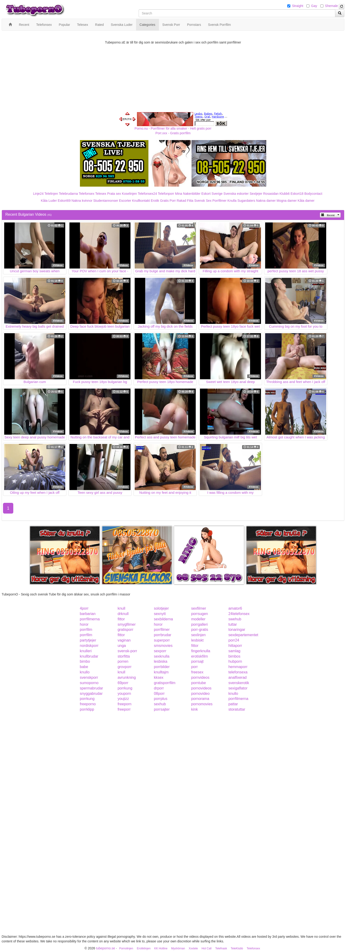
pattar (233, 704)
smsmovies (163, 646)
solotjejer (161, 608)
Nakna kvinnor (82, 200)
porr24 (233, 640)
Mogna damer (287, 200)
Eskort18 (297, 193)
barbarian (88, 614)
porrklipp (87, 709)
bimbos (234, 656)
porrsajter (162, 709)
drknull (123, 614)
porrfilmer (162, 630)
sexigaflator (237, 688)
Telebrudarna (68, 193)
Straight (297, 6)
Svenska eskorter (236, 193)
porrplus (160, 699)
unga (122, 646)
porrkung (125, 688)
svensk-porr (127, 651)
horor (84, 624)
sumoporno (89, 683)
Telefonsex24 (147, 193)
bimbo (85, 661)
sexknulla (161, 656)
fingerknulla (200, 651)
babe (84, 667)
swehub (234, 619)
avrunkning (127, 677)
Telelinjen (51, 193)
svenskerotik (238, 683)
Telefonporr (166, 193)
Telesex (100, 193)
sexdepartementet (243, 635)
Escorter (125, 200)
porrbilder (162, 667)
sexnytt (160, 614)
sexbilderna (163, 619)
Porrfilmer (219, 200)
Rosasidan (270, 193)
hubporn (235, 661)
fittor (121, 619)
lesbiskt (197, 640)
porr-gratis (199, 630)
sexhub (160, 704)
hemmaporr (237, 667)
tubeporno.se (105, 948)
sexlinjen (198, 635)
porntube (198, 683)
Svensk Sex (203, 200)
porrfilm (86, 630)
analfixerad (237, 677)
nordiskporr (89, 646)
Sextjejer (256, 193)
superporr (162, 640)
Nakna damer (266, 200)
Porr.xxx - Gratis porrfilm (173, 133)
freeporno (88, 704)
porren (123, 661)
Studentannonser (105, 200)
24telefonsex (239, 614)
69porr (123, 683)
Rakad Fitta (185, 200)
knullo (85, 672)
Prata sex (114, 193)
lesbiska (160, 661)
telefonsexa (237, 672)
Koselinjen (129, 193)
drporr (159, 688)
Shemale (331, 6)
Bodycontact (313, 193)
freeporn (125, 704)
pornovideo (200, 694)
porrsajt (197, 661)
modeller (198, 619)
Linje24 (38, 193)
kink (194, 709)
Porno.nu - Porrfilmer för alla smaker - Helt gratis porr (173, 128)
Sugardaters (246, 200)
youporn (124, 694)
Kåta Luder (49, 200)
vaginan (124, 640)
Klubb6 (285, 193)
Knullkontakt (141, 200)
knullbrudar (89, 656)
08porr (159, 694)
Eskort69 (64, 200)
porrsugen (199, 614)
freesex (197, 672)
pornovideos (201, 688)
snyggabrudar (91, 694)
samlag (234, 651)
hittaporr (235, 646)
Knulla (231, 200)
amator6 (235, 608)
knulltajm (161, 672)
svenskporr (89, 677)
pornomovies (201, 704)
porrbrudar (162, 635)
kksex (158, 677)
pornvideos (200, 677)
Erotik (155, 200)
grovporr (125, 667)
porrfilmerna (90, 619)
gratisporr (126, 630)
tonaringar (236, 630)
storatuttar (236, 709)
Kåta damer (306, 200)
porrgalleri (199, 624)
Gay (314, 6)
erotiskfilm (199, 656)
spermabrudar (91, 688)
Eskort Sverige (212, 193)
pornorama (200, 699)
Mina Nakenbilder (187, 193)
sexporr (160, 651)
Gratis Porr (168, 200)
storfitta (124, 656)
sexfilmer (198, 608)
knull (121, 608)
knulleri (86, 651)
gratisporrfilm (164, 683)
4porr (84, 608)
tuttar (232, 624)
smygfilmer (127, 624)
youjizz (123, 699)
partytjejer (88, 640)
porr (194, 667)
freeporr (124, 709)
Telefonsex (86, 193)
